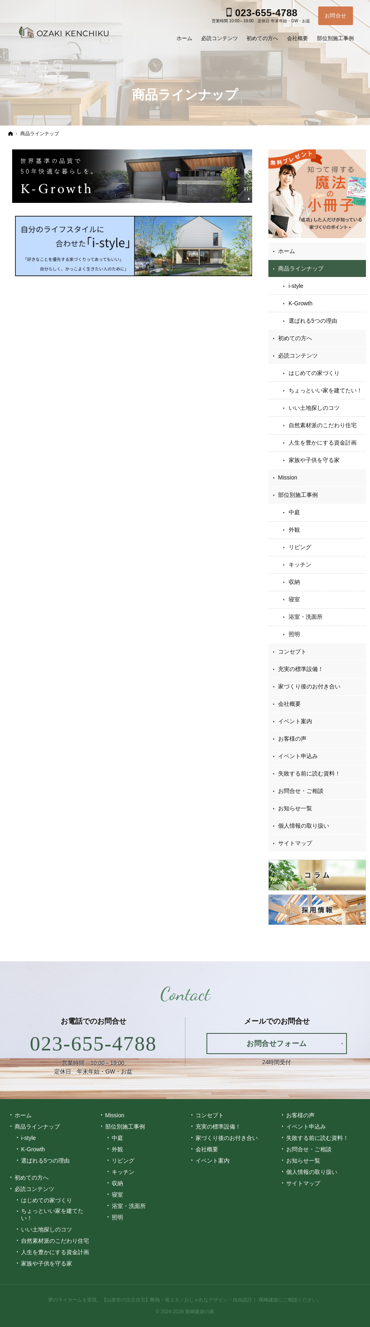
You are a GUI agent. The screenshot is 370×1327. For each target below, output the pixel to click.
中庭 (294, 512)
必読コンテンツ (298, 355)
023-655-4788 (93, 1043)
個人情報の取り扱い (303, 825)
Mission (287, 477)
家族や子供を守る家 (314, 460)
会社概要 (289, 704)
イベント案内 (295, 721)
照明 (294, 634)
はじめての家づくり (314, 373)
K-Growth (301, 303)
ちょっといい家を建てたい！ (325, 390)
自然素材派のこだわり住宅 (323, 425)
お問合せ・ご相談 (300, 791)
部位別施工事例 (298, 495)
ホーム (286, 251)
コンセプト (292, 651)
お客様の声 (292, 738)
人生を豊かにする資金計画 (323, 442)
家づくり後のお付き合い (309, 686)
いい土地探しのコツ (314, 408)
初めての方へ (295, 338)
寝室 (294, 599)
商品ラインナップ (300, 268)
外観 (294, 529)
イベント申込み (298, 756)
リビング (300, 547)
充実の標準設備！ (300, 669)
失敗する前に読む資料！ (309, 773)
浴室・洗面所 (306, 616)
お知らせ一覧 (295, 808)
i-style (296, 286)
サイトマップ (295, 843)
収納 (294, 582)
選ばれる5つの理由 (313, 320)
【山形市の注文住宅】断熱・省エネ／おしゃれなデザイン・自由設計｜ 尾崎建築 (190, 1300)
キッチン (300, 564)
